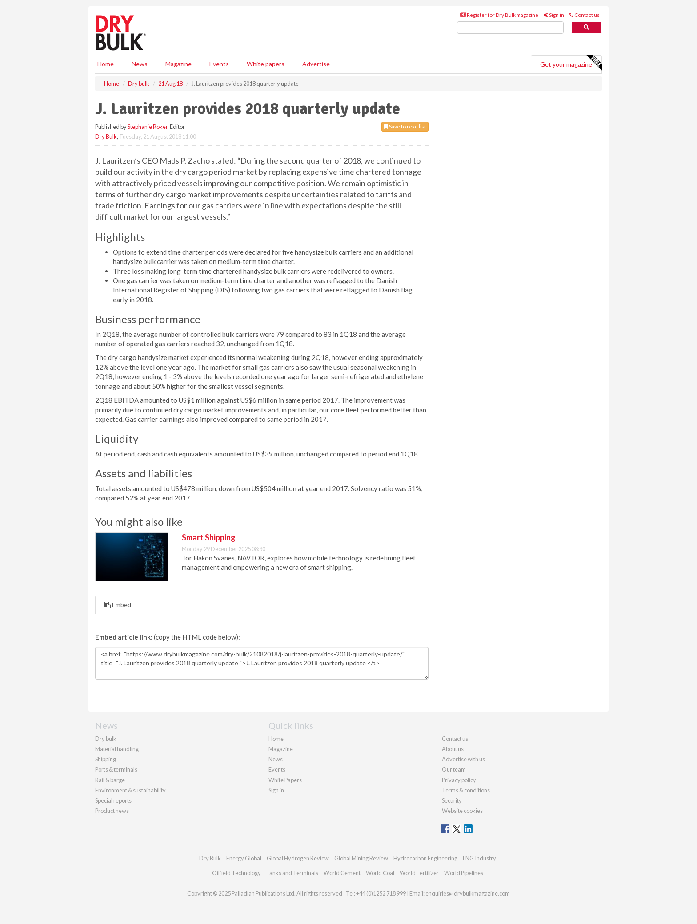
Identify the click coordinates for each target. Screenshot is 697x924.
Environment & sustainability (130, 790)
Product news (112, 810)
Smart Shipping (209, 537)
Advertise (316, 64)
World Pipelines (463, 872)
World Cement (342, 872)
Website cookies (462, 810)
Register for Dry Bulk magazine (499, 15)
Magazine (178, 64)
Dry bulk (105, 738)
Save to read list (405, 126)
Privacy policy (459, 780)
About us (453, 748)
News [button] (140, 64)
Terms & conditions (466, 790)
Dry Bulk (106, 136)
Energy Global (243, 858)
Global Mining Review (361, 858)
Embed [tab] (117, 604)
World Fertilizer (419, 872)
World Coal (380, 872)
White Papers (285, 780)
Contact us (584, 15)
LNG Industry (479, 858)
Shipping (105, 759)
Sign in (554, 15)
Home (105, 64)
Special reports (113, 800)
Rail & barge (110, 780)
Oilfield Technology (236, 872)
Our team (454, 769)
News (275, 759)
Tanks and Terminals (292, 872)
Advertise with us (463, 759)
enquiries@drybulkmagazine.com (467, 893)
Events (219, 64)
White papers (265, 64)
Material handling (117, 748)
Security (452, 800)
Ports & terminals (116, 769)
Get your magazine (570, 63)
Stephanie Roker (148, 126)
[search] (510, 27)
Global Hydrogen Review (298, 858)
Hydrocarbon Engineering (425, 858)
